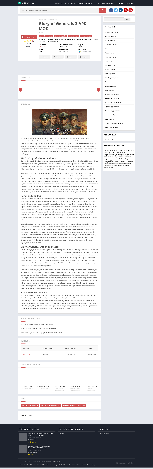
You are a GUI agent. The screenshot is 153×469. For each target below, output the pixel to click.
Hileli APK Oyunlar (60, 36)
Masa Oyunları (110, 69)
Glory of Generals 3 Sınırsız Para (74, 407)
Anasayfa (58, 3)
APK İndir (27, 37)
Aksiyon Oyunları (110, 36)
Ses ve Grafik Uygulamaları (114, 123)
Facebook (42, 57)
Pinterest (70, 59)
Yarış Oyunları (109, 90)
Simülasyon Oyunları (112, 78)
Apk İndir (57, 463)
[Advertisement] (59, 69)
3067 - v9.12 (27, 356)
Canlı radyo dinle (104, 435)
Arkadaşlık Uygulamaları (113, 102)
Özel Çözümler (110, 119)
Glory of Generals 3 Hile (30, 407)
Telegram (81, 57)
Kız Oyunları (109, 61)
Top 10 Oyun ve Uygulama (105, 3)
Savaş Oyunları (73, 36)
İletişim (120, 3)
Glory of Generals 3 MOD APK (50, 407)
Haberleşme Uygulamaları (113, 115)
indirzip (93, 466)
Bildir (28, 46)
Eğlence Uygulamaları (112, 107)
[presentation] (20, 91)
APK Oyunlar (69, 3)
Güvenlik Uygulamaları (112, 111)
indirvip (54, 466)
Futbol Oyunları (110, 53)
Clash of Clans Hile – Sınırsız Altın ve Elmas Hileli (74, 466)
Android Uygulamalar (85, 3)
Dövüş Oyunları (110, 49)
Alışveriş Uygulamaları (112, 98)
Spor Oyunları (109, 82)
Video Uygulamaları (111, 127)
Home (41, 19)
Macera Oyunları (110, 65)
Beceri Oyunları (110, 40)
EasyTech (42, 47)
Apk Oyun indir (109, 139)
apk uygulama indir (119, 152)
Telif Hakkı (129, 3)
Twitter (56, 59)
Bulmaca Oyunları (111, 45)
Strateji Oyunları (86, 36)
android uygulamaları (111, 160)
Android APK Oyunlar (50, 19)
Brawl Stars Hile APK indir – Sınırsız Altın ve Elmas (35, 466)
